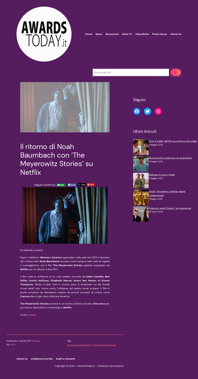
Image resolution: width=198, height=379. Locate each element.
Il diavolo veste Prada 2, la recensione (170, 208)
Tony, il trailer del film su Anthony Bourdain (173, 141)
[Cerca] (175, 72)
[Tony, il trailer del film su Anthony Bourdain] (141, 147)
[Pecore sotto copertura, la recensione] (141, 164)
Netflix (70, 345)
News (37, 340)
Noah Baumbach (83, 345)
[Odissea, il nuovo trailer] (141, 181)
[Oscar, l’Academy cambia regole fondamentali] (141, 198)
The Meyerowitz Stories (104, 345)
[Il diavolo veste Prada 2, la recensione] (141, 214)
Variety (32, 314)
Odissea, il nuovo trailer (162, 174)
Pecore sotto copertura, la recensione (170, 158)
